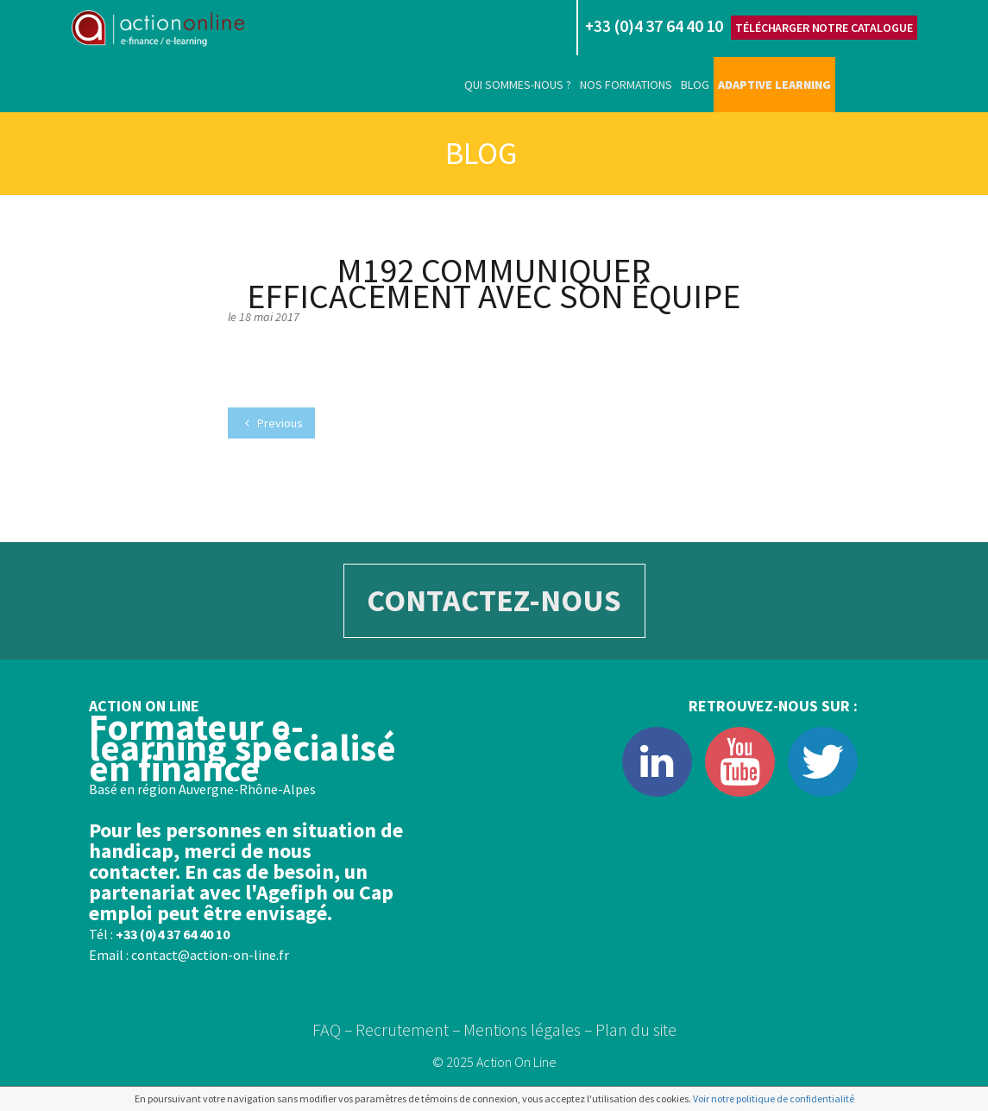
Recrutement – (408, 1029)
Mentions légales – (528, 1029)
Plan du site (635, 1029)
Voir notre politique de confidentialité (773, 1098)
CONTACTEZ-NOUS (494, 600)
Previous (274, 423)
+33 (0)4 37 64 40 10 (173, 934)
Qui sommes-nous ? (517, 84)
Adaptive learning (774, 84)
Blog (695, 84)
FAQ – (332, 1029)
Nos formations (626, 84)
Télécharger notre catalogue (823, 27)
